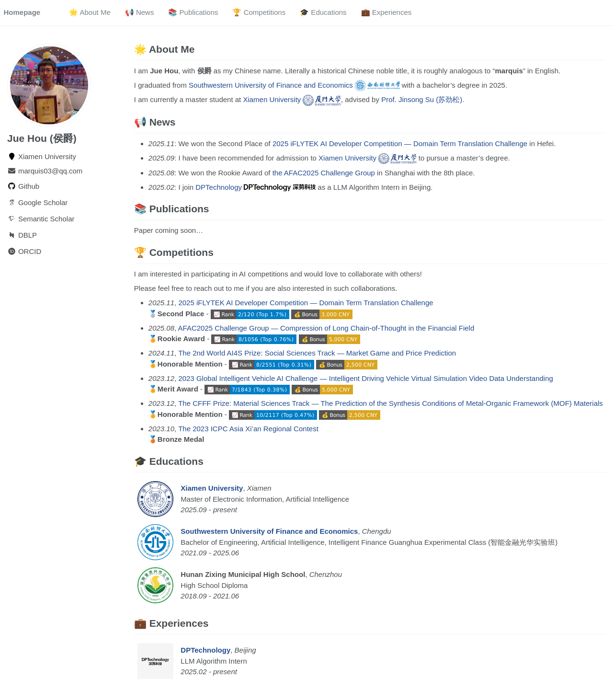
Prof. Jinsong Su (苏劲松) (421, 99)
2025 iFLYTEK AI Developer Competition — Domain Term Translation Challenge (399, 143)
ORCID (24, 251)
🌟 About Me (90, 12)
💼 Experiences (386, 12)
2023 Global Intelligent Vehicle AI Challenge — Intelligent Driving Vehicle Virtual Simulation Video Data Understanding (365, 378)
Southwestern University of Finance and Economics (294, 85)
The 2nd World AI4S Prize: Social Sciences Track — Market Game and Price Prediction (317, 353)
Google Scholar (37, 202)
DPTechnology (255, 187)
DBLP (22, 234)
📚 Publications (193, 12)
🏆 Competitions (258, 12)
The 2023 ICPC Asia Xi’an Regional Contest (248, 429)
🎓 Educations (323, 12)
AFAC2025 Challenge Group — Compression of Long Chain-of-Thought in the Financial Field (326, 328)
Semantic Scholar (40, 218)
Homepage (22, 12)
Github (23, 186)
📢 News (139, 12)
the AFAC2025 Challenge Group (323, 173)
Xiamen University (292, 99)
